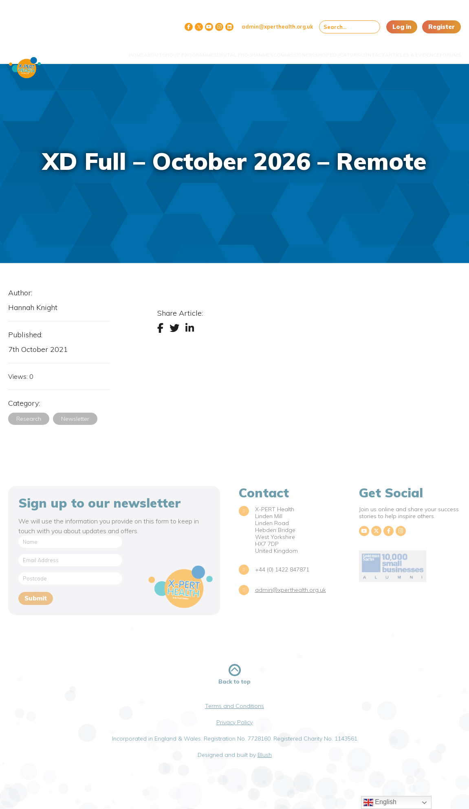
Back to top (234, 674)
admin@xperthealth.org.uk (277, 26)
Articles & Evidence (394, 53)
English (379, 802)
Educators (323, 50)
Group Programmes (144, 53)
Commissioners (256, 50)
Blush (265, 754)
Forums (444, 50)
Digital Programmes (198, 53)
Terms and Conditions (234, 706)
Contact (359, 50)
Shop (293, 50)
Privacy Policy (234, 722)
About (109, 50)
